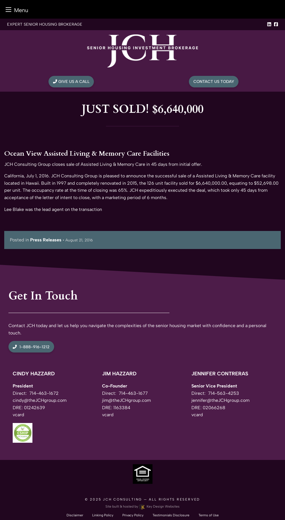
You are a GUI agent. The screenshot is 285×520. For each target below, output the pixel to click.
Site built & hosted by (142, 506)
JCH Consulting (122, 499)
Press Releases (45, 240)
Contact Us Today (213, 81)
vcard (18, 414)
